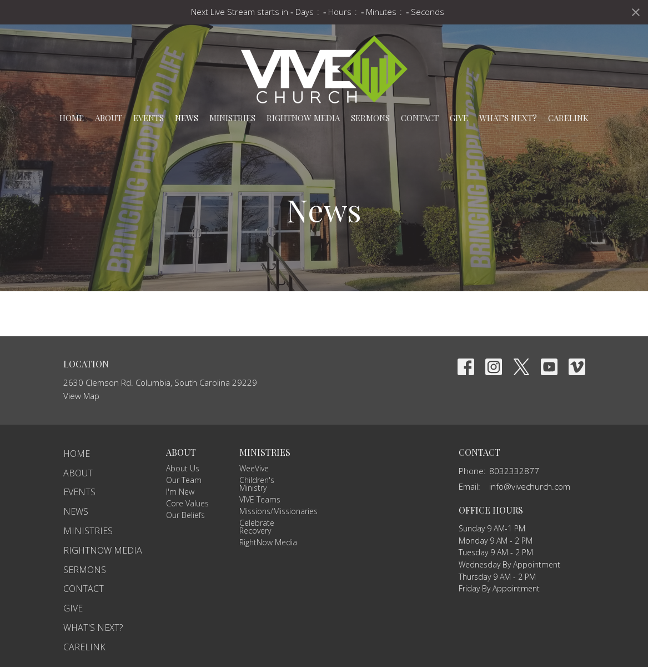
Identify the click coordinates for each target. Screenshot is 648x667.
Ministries (232, 117)
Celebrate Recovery (256, 526)
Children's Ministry (256, 484)
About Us (182, 468)
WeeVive (254, 468)
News (186, 117)
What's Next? (508, 117)
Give (459, 117)
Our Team (184, 480)
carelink (568, 117)
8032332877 (514, 470)
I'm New (180, 491)
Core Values (187, 503)
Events (148, 117)
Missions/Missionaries (278, 511)
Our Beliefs (185, 515)
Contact (420, 117)
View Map (81, 395)
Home (71, 117)
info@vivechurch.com (529, 486)
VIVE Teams (259, 499)
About (108, 117)
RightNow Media (303, 117)
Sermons (370, 117)
